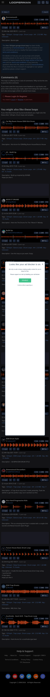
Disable (25, 280)
